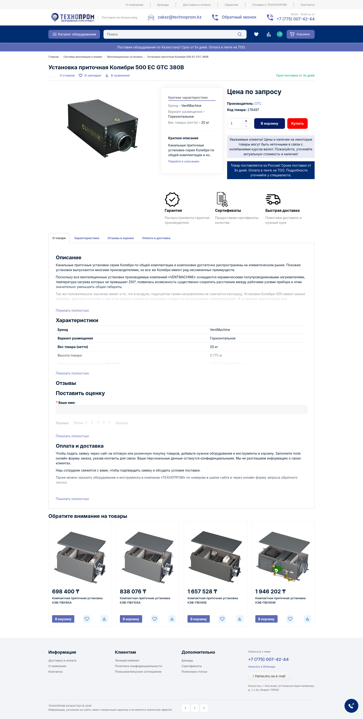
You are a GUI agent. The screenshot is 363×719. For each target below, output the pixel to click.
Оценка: (62, 423)
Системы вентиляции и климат (82, 56)
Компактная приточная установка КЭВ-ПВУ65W (280, 600)
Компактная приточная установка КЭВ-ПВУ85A (77, 600)
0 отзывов (67, 75)
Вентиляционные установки (125, 56)
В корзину (269, 123)
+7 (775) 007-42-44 (268, 659)
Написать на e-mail (269, 676)
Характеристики (86, 238)
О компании (134, 4)
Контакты (308, 4)
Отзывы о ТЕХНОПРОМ (269, 4)
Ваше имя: (66, 403)
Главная (53, 56)
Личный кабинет (127, 660)
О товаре (59, 238)
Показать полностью (72, 310)
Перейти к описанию (183, 161)
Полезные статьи (194, 671)
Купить (297, 123)
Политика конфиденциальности (138, 666)
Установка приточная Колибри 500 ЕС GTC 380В (178, 56)
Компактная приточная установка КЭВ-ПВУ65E (213, 600)
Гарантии (231, 4)
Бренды (163, 4)
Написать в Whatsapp (261, 666)
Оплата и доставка (156, 238)
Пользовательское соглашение (138, 671)
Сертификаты (192, 666)
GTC (258, 103)
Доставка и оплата (197, 4)
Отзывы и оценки (121, 238)
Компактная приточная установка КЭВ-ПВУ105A (145, 600)
